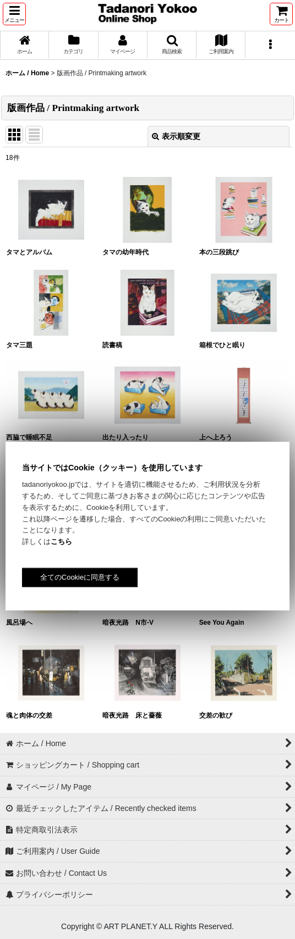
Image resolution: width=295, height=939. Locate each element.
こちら (61, 541)
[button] (14, 14)
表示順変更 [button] (176, 136)
